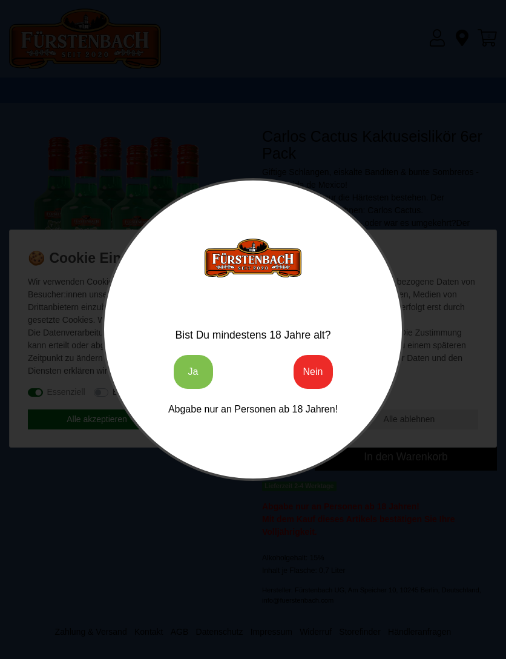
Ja (193, 371)
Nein (313, 371)
